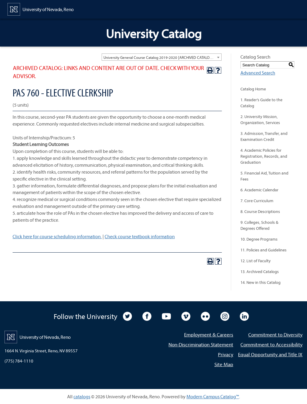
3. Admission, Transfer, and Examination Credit (264, 136)
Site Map (223, 364)
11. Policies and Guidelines (263, 250)
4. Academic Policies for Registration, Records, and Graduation (263, 156)
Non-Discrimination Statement (200, 344)
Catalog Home (253, 89)
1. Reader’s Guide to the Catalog (261, 102)
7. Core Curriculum (256, 200)
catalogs (81, 396)
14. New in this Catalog (260, 282)
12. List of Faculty (255, 260)
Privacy (225, 354)
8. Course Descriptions (260, 211)
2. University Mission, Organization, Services (260, 119)
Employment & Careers (208, 334)
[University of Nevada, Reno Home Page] (40, 9)
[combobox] (162, 57)
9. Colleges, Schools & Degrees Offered (259, 225)
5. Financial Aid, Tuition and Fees (264, 176)
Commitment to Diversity (275, 334)
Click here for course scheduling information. (57, 236)
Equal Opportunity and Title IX (270, 354)
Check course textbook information (140, 236)
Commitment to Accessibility (271, 344)
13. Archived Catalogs (259, 271)
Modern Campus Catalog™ (212, 396)
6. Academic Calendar (259, 190)
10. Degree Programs (259, 239)
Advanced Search (257, 73)
